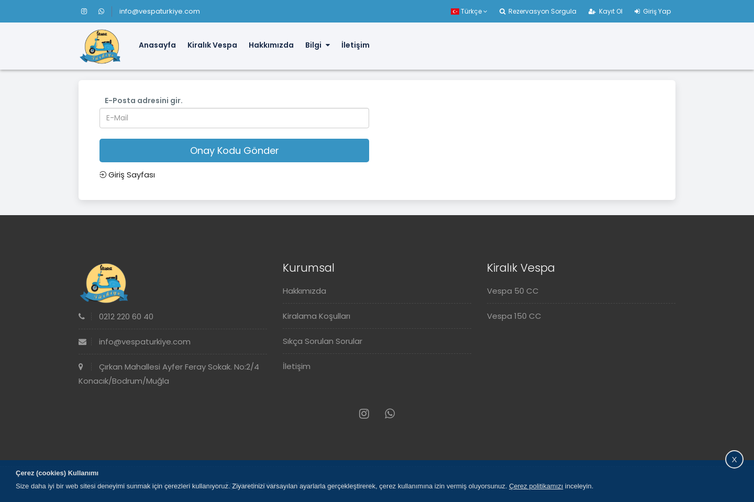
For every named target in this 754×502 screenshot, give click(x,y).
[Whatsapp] (101, 11)
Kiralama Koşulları (316, 315)
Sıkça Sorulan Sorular (322, 341)
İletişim (355, 45)
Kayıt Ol (606, 11)
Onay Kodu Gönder (234, 150)
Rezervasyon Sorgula (538, 11)
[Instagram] (88, 11)
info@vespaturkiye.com (159, 11)
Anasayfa (157, 45)
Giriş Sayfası (127, 174)
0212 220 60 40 (116, 316)
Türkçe (469, 11)
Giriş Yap (653, 11)
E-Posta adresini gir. (144, 100)
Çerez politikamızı (536, 486)
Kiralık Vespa (212, 45)
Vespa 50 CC (513, 290)
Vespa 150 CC (514, 315)
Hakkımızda (271, 45)
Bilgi (317, 45)
